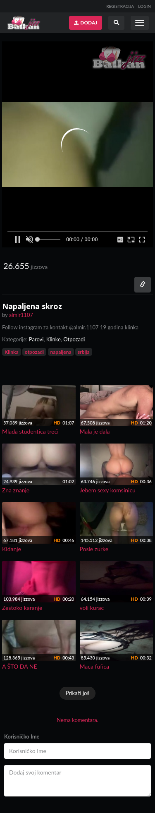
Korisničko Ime (22, 736)
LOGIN (144, 6)
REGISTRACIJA (120, 6)
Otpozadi (74, 339)
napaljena (61, 352)
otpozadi (34, 352)
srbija (84, 352)
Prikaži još (77, 693)
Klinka (12, 352)
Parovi (36, 339)
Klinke (53, 339)
